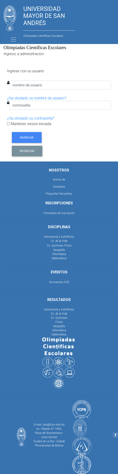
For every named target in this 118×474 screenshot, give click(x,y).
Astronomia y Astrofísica (59, 309)
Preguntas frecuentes (59, 193)
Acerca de (59, 179)
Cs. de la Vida (59, 241)
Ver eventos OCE (59, 282)
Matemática (59, 258)
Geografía (59, 250)
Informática (59, 254)
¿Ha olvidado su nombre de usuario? (36, 98)
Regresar (27, 151)
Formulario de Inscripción (59, 213)
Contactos (59, 186)
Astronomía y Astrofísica (59, 236)
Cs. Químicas (55, 245)
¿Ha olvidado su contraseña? (30, 118)
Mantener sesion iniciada (29, 123)
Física (67, 245)
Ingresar (27, 137)
